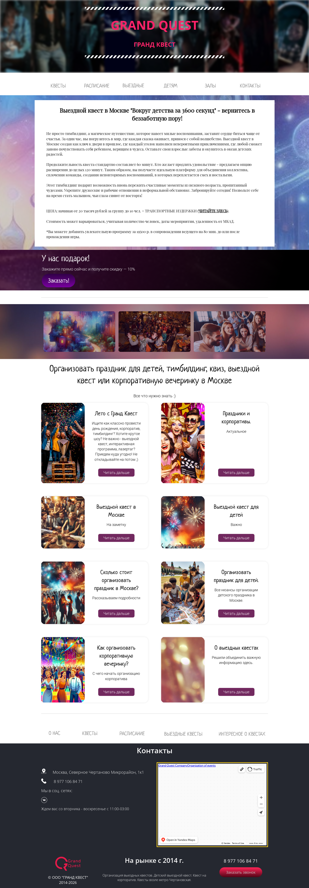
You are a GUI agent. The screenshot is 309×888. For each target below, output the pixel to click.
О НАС (54, 733)
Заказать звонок (240, 872)
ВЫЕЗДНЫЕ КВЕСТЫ (183, 734)
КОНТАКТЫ (250, 86)
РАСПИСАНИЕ (96, 86)
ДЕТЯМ (170, 86)
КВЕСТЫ (58, 86)
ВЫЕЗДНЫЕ (133, 85)
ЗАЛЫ (210, 86)
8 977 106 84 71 (68, 781)
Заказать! (58, 280)
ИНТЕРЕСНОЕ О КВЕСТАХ (242, 734)
